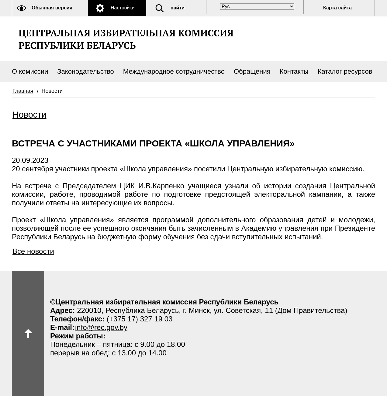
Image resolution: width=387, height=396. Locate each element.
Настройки (122, 7)
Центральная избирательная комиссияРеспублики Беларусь (126, 39)
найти (178, 7)
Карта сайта (337, 7)
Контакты (294, 71)
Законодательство (85, 71)
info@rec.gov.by (101, 327)
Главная (22, 91)
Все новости (33, 251)
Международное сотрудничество (174, 71)
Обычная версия (52, 7)
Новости (29, 114)
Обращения (252, 71)
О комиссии (30, 71)
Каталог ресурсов (345, 71)
